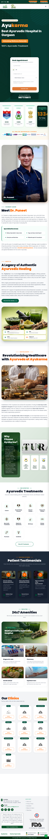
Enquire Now (24, 88)
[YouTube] (7, 2)
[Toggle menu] (45, 6)
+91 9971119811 (33, 2)
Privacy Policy (29, 803)
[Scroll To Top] (45, 835)
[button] (13, 69)
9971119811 (24, 97)
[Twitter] (2, 2)
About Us (28, 801)
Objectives (28, 810)
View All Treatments (24, 544)
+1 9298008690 (44, 2)
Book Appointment (8, 717)
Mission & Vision (30, 808)
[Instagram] (5, 2)
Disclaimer (28, 805)
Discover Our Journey (10, 300)
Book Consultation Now (12, 827)
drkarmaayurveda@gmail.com (11, 806)
